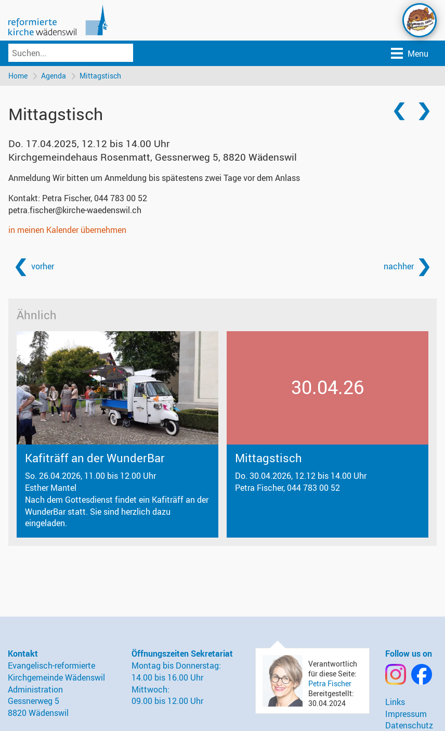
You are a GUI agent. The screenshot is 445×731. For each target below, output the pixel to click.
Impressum (406, 714)
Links (395, 702)
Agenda (53, 76)
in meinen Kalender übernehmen (67, 230)
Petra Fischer (329, 683)
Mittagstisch (100, 76)
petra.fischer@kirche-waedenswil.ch (74, 210)
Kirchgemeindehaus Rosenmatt (152, 157)
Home (18, 76)
